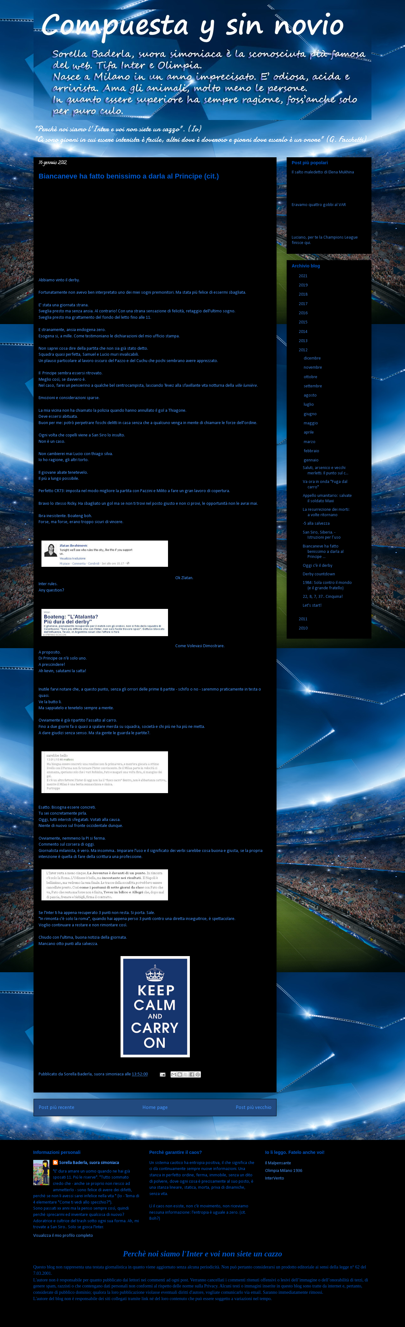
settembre (313, 386)
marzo (310, 442)
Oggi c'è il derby (317, 565)
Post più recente (56, 1107)
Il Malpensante (278, 1163)
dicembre (313, 358)
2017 (303, 304)
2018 (303, 294)
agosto (311, 395)
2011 (303, 619)
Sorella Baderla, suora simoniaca (89, 1163)
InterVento (274, 1178)
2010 (303, 628)
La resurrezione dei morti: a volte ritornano (326, 512)
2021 (303, 276)
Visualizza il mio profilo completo (63, 1235)
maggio (311, 423)
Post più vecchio (253, 1107)
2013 (303, 341)
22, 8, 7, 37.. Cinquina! (323, 596)
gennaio (312, 460)
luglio (309, 404)
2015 (303, 322)
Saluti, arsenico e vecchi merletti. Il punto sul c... (325, 471)
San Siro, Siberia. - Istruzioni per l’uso (322, 535)
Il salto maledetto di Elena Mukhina (323, 172)
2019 (303, 285)
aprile (309, 432)
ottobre (311, 377)
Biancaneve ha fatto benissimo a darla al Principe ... (323, 552)
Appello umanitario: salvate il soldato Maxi (327, 498)
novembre (313, 367)
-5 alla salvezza (316, 523)
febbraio (312, 451)
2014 (303, 331)
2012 (303, 350)
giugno (311, 414)
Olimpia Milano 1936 (283, 1170)
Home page (155, 1107)
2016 (303, 313)
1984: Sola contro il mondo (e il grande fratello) (327, 585)
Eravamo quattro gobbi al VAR (319, 205)
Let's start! (312, 605)
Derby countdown (319, 574)
